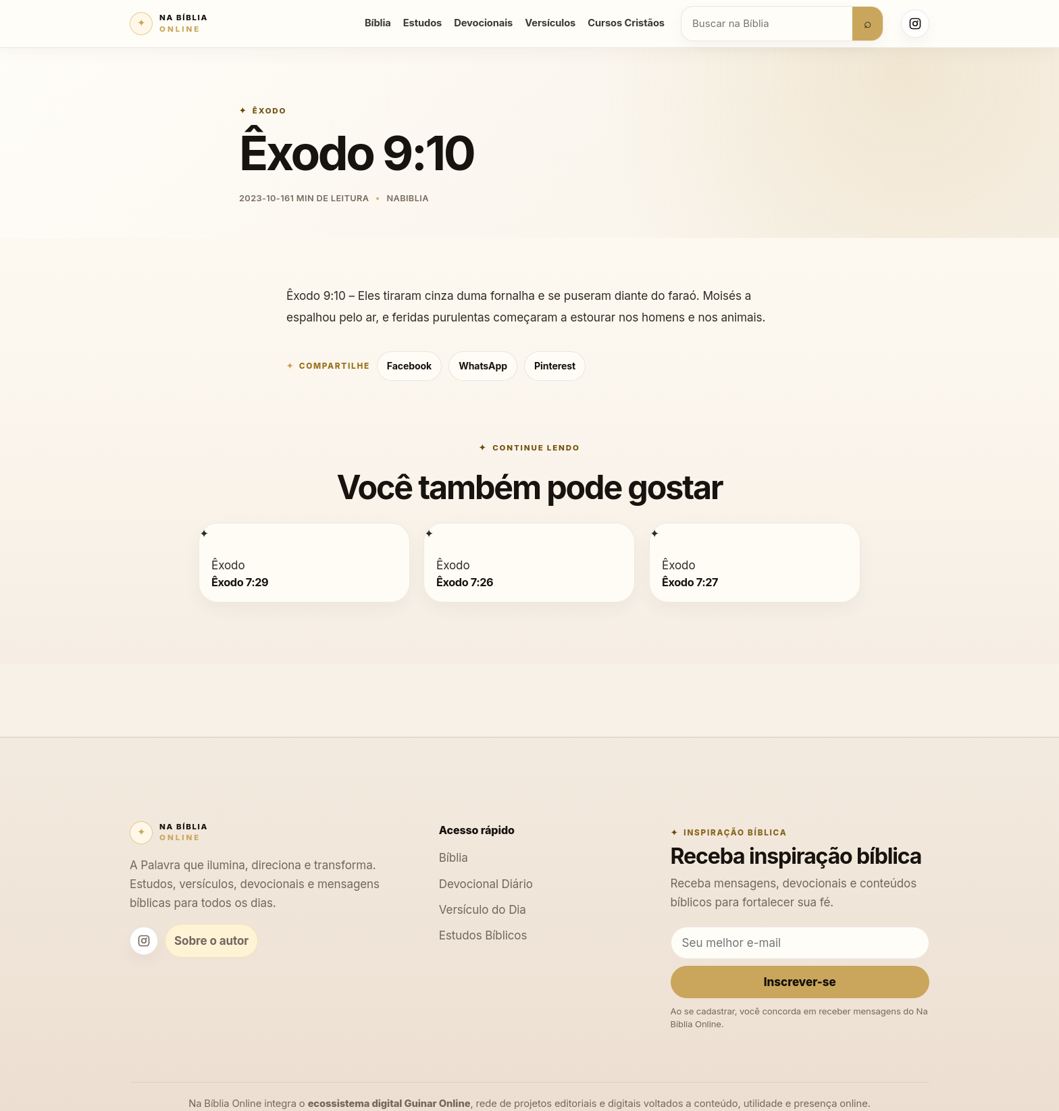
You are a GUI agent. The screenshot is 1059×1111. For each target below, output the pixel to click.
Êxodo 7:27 (690, 581)
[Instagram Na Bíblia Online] (915, 23)
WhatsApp (483, 365)
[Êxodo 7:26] (429, 533)
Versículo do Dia (482, 909)
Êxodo (269, 110)
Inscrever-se (800, 982)
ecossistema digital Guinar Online (389, 1103)
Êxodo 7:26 (464, 581)
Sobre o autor (211, 940)
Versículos (550, 23)
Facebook (409, 365)
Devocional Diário (486, 884)
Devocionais (483, 23)
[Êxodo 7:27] (654, 533)
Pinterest (554, 365)
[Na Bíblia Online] (169, 23)
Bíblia (378, 23)
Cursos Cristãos (626, 23)
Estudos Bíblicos (483, 935)
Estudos (422, 23)
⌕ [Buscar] (867, 23)
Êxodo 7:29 (239, 581)
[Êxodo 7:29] (204, 533)
